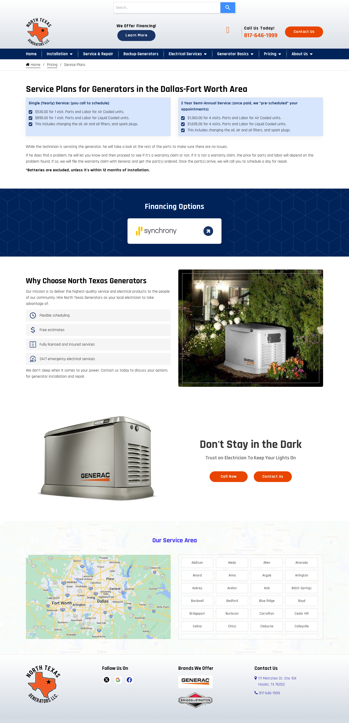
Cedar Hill (302, 612)
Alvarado (301, 561)
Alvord (197, 574)
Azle (267, 586)
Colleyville (302, 624)
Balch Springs (302, 586)
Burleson (232, 612)
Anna (232, 574)
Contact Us (304, 31)
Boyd (301, 599)
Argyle (266, 574)
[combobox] (167, 7)
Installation (57, 54)
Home (31, 54)
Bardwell (197, 599)
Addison (197, 561)
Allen (266, 561)
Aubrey (197, 586)
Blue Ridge (267, 599)
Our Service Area (174, 539)
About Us (300, 54)
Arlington (301, 574)
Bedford (232, 599)
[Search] (227, 7)
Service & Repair (98, 54)
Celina (197, 624)
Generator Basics (233, 54)
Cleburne (266, 624)
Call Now (229, 475)
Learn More (136, 35)
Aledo (232, 561)
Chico (232, 624)
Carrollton (267, 612)
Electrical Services (185, 54)
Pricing (270, 54)
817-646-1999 (260, 35)
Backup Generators (140, 54)
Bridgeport (197, 612)
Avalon (232, 586)
